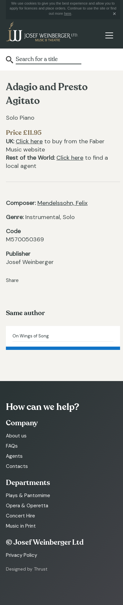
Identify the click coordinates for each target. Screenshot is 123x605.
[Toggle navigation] (109, 35)
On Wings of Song (30, 336)
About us (16, 436)
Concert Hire (20, 516)
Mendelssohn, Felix (62, 203)
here (67, 13)
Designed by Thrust (27, 569)
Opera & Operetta (27, 505)
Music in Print (21, 526)
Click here (29, 141)
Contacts (17, 466)
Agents (14, 456)
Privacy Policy (21, 555)
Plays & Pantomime (28, 495)
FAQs (12, 446)
